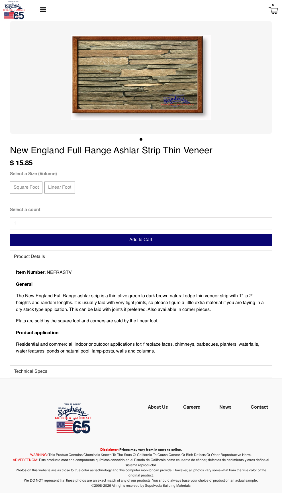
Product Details (29, 256)
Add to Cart (140, 240)
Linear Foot (59, 187)
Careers (191, 407)
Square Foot (26, 187)
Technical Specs (30, 371)
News (225, 407)
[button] (244, 10)
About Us (158, 407)
